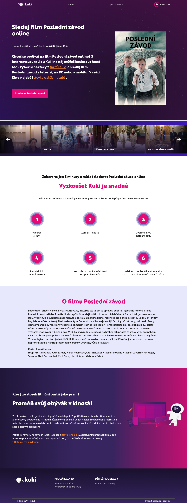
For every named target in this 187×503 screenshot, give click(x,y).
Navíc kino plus (70, 434)
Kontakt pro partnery (105, 483)
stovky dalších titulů (49, 77)
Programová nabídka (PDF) (67, 486)
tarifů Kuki (58, 67)
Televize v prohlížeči (64, 483)
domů (71, 4)
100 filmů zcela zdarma (25, 441)
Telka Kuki (162, 4)
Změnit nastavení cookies (157, 500)
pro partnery (116, 4)
